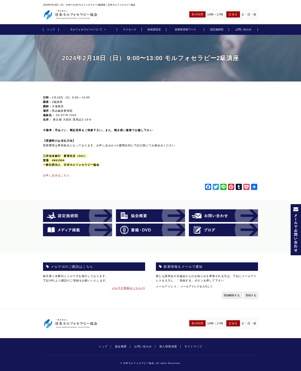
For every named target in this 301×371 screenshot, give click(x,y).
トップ (51, 29)
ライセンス (129, 29)
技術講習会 (154, 29)
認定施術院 (216, 29)
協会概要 (121, 346)
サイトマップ (193, 346)
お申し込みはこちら (56, 175)
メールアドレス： (168, 286)
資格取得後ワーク (185, 29)
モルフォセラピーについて (86, 29)
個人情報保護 (168, 346)
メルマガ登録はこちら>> (128, 287)
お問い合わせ (243, 29)
